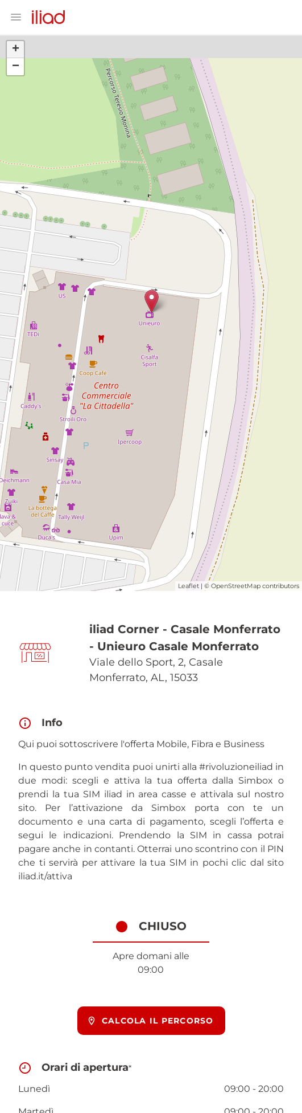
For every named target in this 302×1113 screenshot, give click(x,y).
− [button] (15, 66)
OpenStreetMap (235, 586)
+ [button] (15, 49)
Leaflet (188, 586)
